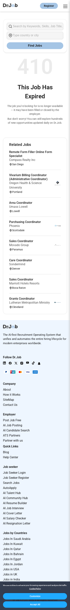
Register (49, 5)
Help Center (10, 457)
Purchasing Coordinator (25, 222)
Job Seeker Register (16, 478)
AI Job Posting (12, 425)
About (7, 389)
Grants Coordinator (22, 298)
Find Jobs (35, 45)
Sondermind (17, 264)
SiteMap (8, 400)
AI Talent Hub (12, 493)
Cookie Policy (35, 589)
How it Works (11, 394)
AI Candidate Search (16, 430)
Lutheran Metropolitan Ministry (29, 302)
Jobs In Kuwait (13, 544)
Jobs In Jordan (13, 564)
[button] (35, 596)
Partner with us (13, 440)
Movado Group (19, 245)
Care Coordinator (20, 260)
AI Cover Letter (12, 513)
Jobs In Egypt (12, 559)
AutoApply (10, 488)
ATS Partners (11, 435)
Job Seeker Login (14, 472)
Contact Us (10, 405)
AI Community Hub (15, 498)
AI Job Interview (13, 508)
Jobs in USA (11, 569)
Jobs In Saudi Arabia (16, 539)
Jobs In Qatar (12, 549)
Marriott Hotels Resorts (24, 283)
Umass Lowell (18, 206)
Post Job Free (12, 420)
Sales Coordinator (21, 241)
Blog (6, 452)
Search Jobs (11, 483)
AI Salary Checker (14, 518)
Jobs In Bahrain (13, 554)
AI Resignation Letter (16, 523)
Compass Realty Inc (22, 160)
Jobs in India (11, 579)
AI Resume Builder (15, 503)
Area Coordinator (20, 203)
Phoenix (14, 226)
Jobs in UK (10, 574)
